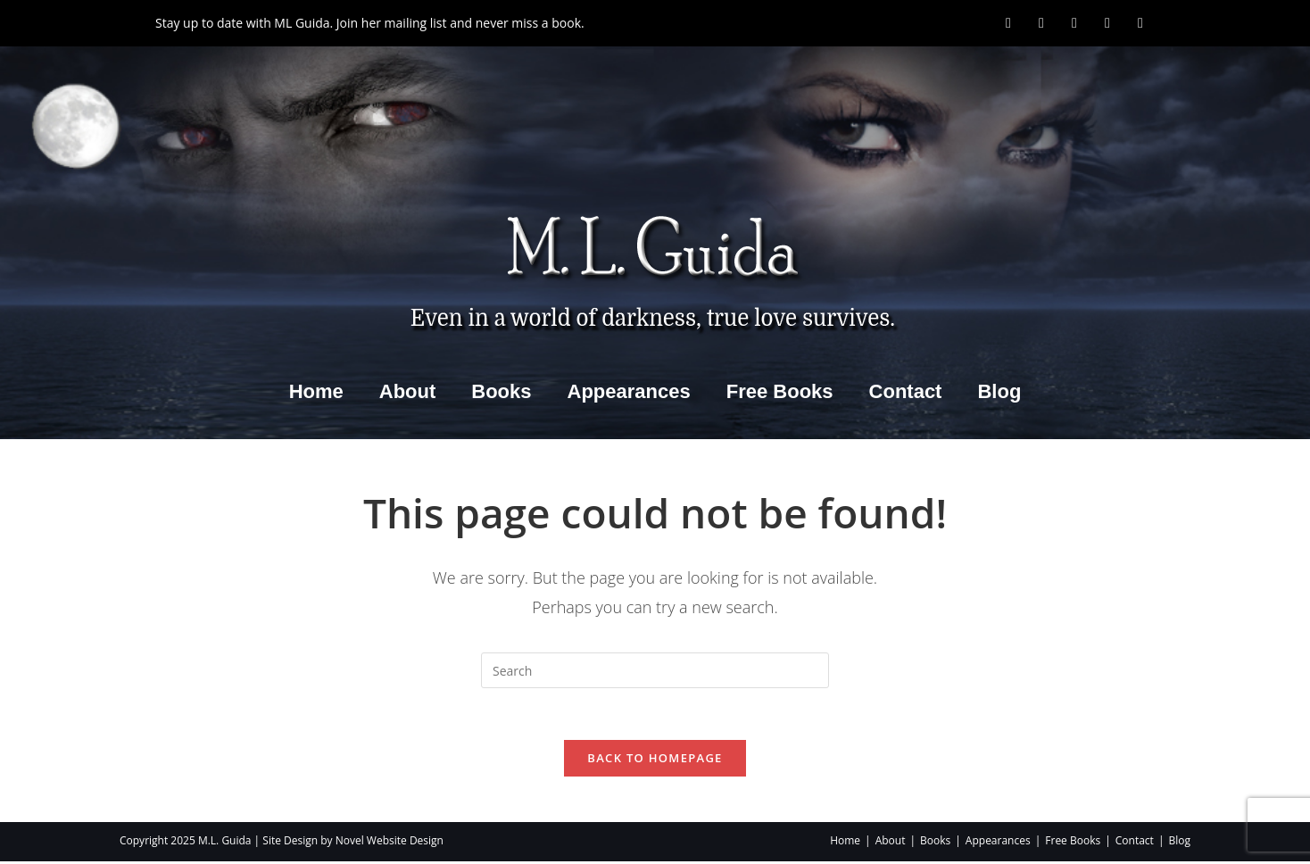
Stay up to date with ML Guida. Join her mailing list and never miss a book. (370, 22)
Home (316, 391)
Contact (905, 391)
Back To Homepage (654, 760)
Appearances (629, 391)
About (407, 391)
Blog (999, 391)
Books (501, 391)
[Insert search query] (655, 670)
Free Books (779, 391)
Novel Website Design (390, 843)
